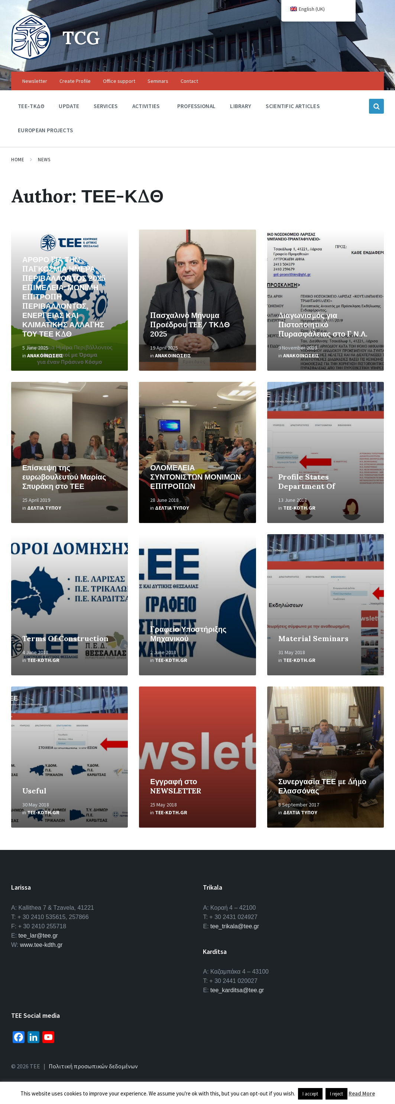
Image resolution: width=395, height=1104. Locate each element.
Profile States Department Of (306, 481)
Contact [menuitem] (189, 81)
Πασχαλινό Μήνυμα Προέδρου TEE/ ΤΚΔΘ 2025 (190, 324)
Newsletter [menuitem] (34, 81)
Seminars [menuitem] (158, 81)
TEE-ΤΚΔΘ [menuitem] (31, 106)
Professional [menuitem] (196, 106)
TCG (81, 37)
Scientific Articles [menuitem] (293, 106)
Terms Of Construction (65, 638)
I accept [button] (310, 1094)
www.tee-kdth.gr (41, 945)
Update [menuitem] (69, 106)
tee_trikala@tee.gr (234, 926)
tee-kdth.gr (299, 507)
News (44, 159)
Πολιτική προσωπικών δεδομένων (93, 1066)
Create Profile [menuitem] (75, 81)
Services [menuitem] (105, 106)
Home (17, 159)
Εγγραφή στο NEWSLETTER (175, 786)
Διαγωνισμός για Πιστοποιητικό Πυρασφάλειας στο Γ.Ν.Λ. (323, 324)
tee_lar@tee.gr (38, 935)
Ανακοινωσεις (45, 355)
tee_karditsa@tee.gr (237, 990)
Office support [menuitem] (119, 81)
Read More (362, 1093)
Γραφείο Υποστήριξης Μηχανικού (188, 633)
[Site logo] (31, 57)
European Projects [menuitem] (45, 130)
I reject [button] (336, 1094)
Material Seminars (313, 638)
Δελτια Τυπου (44, 507)
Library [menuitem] (240, 106)
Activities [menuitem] (146, 106)
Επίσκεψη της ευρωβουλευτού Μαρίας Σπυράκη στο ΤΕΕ (64, 477)
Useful (34, 790)
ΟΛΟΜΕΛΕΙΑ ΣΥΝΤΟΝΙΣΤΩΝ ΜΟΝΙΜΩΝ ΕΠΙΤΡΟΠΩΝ (195, 477)
